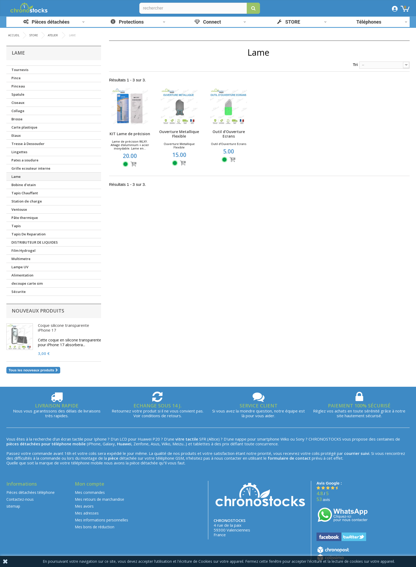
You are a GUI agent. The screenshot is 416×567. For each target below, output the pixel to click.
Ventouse (19, 209)
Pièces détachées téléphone (30, 492)
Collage (17, 110)
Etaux (16, 135)
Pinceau (18, 86)
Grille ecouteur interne (30, 168)
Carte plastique (24, 127)
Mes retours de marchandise (99, 499)
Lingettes (19, 152)
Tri (355, 64)
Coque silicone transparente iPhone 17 (63, 328)
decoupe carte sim (27, 283)
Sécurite (18, 291)
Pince (16, 78)
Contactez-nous (20, 499)
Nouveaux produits (38, 310)
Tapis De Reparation (28, 234)
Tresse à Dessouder (28, 143)
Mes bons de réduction (94, 526)
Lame (16, 176)
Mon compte (89, 484)
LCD (123, 439)
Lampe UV (19, 267)
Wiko (284, 439)
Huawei (144, 439)
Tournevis (19, 69)
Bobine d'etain (23, 184)
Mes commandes (90, 492)
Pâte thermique (24, 217)
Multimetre (21, 258)
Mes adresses (87, 513)
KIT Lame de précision (130, 133)
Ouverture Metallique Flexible (179, 133)
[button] (253, 8)
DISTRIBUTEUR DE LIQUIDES (34, 242)
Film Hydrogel (23, 250)
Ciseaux (17, 102)
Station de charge (26, 201)
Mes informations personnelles (101, 519)
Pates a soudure (24, 160)
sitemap (13, 506)
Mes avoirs (84, 506)
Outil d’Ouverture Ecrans (229, 133)
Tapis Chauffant (24, 193)
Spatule (17, 94)
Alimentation (22, 275)
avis (323, 499)
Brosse (17, 119)
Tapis (16, 225)
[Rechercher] (199, 8)
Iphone (100, 439)
